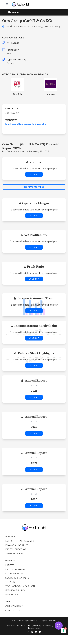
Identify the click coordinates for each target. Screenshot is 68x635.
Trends (10, 582)
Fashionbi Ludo (15, 590)
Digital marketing (16, 569)
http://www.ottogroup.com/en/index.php (25, 124)
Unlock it (34, 174)
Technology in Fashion (20, 586)
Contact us (12, 610)
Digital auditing (15, 549)
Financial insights (16, 545)
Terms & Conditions (16, 625)
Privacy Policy (33, 625)
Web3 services (14, 553)
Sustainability (14, 573)
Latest (9, 565)
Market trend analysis (19, 541)
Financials (12, 594)
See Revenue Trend (34, 187)
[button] (59, 626)
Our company (13, 606)
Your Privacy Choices (51, 625)
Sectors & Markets (17, 578)
